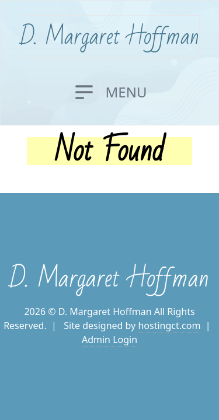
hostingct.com (169, 325)
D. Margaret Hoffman (109, 36)
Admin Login (109, 339)
